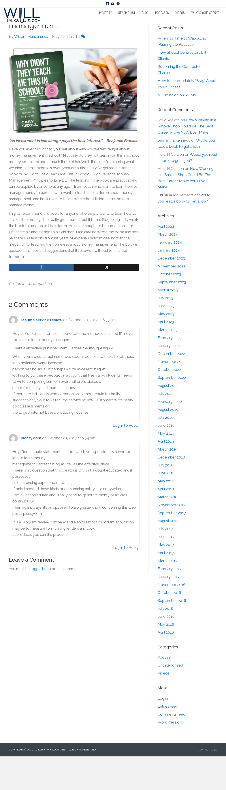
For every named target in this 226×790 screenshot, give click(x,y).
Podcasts (162, 20)
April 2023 (166, 355)
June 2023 (166, 339)
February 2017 (169, 602)
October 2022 (169, 402)
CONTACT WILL (207, 782)
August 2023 (168, 323)
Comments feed (171, 747)
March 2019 (167, 482)
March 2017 (167, 594)
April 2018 (166, 522)
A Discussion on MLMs (177, 128)
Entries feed (168, 739)
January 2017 (168, 610)
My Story (105, 20)
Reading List (126, 20)
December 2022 (171, 387)
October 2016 (169, 625)
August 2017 (168, 554)
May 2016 (166, 657)
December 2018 (171, 490)
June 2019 (166, 458)
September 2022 (172, 410)
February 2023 (170, 371)
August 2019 (168, 442)
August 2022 (168, 419)
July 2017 (165, 562)
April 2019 (166, 474)
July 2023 (165, 331)
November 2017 (171, 538)
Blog (145, 20)
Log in (163, 731)
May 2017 (166, 578)
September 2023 (172, 315)
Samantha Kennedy (174, 173)
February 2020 (170, 434)
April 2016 (166, 665)
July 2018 (165, 498)
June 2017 (166, 570)
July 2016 (165, 641)
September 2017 (172, 546)
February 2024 (170, 275)
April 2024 (166, 259)
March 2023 (167, 363)
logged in (38, 602)
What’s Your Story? (205, 20)
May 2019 (166, 466)
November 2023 (171, 299)
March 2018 (167, 530)
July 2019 (165, 450)
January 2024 (169, 283)
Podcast (164, 690)
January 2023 (169, 379)
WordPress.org (170, 755)
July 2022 (165, 426)
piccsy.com (31, 471)
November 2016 (171, 618)
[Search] (187, 45)
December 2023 (171, 291)
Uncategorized (39, 316)
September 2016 (172, 633)
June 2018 (166, 506)
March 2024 (168, 267)
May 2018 (166, 514)
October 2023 (169, 307)
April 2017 (166, 586)
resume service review (41, 353)
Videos (180, 20)
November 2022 (171, 394)
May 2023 (166, 347)
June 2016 (166, 649)
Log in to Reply (126, 458)
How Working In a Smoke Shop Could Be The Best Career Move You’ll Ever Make (187, 159)
